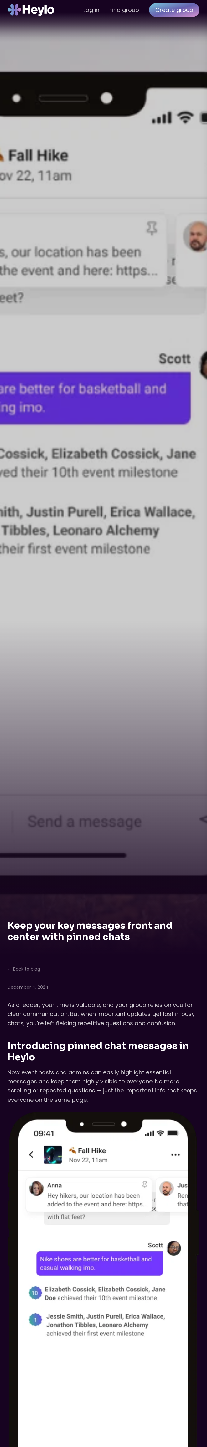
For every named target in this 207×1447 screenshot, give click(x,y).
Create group (174, 10)
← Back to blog (24, 969)
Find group (124, 10)
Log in (91, 10)
